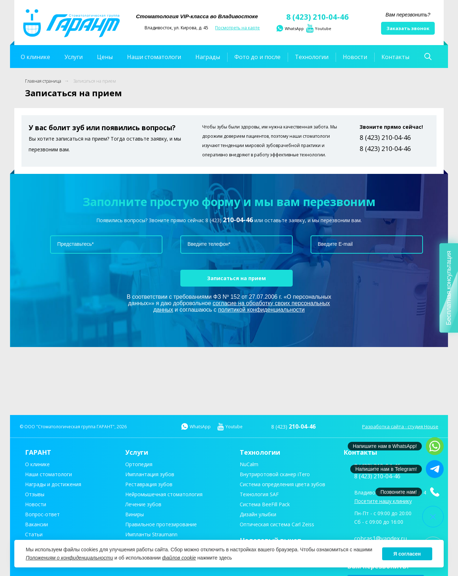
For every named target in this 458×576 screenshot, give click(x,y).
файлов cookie (179, 558)
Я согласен (407, 554)
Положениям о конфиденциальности (69, 558)
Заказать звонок (407, 28)
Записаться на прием (94, 81)
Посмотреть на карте (237, 28)
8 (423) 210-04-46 (312, 17)
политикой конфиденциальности (261, 310)
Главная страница (43, 81)
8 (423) (229, 220)
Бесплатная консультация (448, 288)
